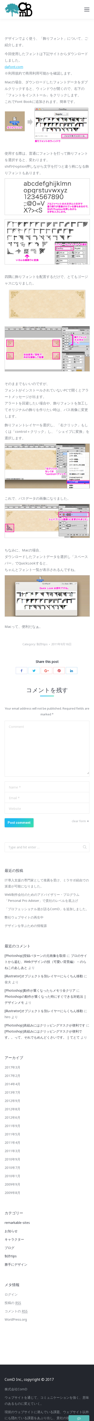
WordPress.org (16, 1319)
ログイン (11, 1294)
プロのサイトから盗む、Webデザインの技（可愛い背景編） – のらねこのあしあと (46, 961)
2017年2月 (12, 1075)
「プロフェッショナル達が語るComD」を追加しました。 (47, 909)
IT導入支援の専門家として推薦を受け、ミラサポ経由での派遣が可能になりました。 (47, 883)
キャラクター (14, 1239)
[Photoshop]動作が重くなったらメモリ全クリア (40, 990)
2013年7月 (12, 1092)
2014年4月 (12, 1084)
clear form (79, 821)
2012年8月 (12, 1109)
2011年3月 (12, 1151)
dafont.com (14, 66)
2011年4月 (12, 1142)
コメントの (16, 1311)
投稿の (13, 1302)
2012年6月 (12, 1117)
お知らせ (11, 1231)
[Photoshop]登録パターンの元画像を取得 (35, 955)
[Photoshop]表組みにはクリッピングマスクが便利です (45, 1025)
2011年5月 (12, 1134)
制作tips (42, 644)
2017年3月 (12, 1067)
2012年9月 (12, 1100)
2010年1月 (12, 1176)
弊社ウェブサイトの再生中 (24, 917)
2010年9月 (12, 1159)
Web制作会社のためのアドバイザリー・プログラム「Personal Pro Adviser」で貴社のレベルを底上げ (42, 897)
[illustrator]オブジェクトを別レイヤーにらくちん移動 (44, 976)
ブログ (9, 1247)
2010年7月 (12, 1167)
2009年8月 (12, 1192)
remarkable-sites (17, 1222)
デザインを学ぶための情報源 (26, 925)
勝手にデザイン (16, 1264)
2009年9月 (12, 1184)
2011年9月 (12, 1126)
